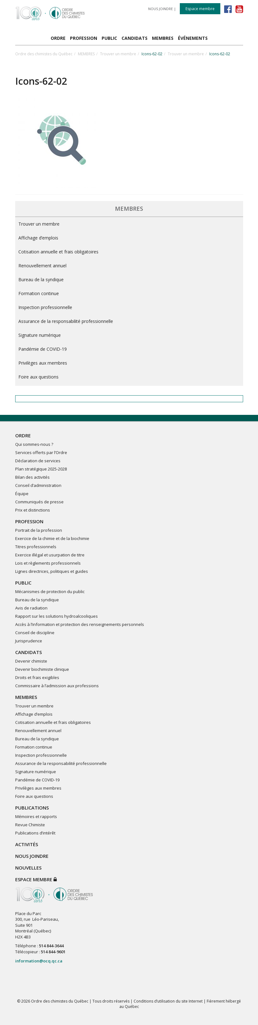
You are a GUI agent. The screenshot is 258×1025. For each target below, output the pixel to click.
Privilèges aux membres (42, 363)
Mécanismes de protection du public (50, 591)
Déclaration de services (37, 461)
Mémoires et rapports (36, 816)
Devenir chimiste (31, 661)
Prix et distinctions (32, 510)
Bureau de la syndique (41, 279)
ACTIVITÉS (26, 844)
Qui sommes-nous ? (34, 444)
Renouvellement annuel (42, 266)
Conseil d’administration (38, 485)
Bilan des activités (32, 477)
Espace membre (200, 8)
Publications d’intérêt (35, 833)
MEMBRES (86, 54)
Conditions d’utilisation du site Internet (168, 1001)
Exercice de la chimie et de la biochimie (52, 538)
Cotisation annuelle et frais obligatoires (58, 252)
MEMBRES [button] (162, 38)
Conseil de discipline (34, 632)
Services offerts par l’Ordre (41, 452)
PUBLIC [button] (109, 38)
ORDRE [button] (58, 38)
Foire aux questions (38, 377)
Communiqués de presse (39, 502)
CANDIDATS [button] (135, 38)
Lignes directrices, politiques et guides (51, 571)
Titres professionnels (35, 546)
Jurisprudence (28, 641)
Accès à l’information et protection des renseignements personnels (79, 624)
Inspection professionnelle (45, 307)
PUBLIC (23, 582)
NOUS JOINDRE (160, 8)
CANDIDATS (28, 652)
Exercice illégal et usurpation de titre (50, 555)
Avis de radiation (31, 608)
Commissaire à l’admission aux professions (57, 685)
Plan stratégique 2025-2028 (41, 469)
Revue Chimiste (30, 825)
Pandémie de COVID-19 (42, 349)
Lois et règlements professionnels (48, 563)
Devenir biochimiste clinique (42, 669)
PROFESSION (29, 521)
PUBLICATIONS (32, 807)
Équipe (21, 493)
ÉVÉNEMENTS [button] (193, 38)
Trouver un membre (118, 54)
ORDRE (23, 435)
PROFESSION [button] (83, 38)
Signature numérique (39, 335)
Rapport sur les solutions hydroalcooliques (56, 616)
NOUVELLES (28, 867)
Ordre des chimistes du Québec (43, 54)
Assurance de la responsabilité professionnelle (65, 321)
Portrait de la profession (38, 530)
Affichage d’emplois (38, 238)
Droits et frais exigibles (37, 677)
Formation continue (38, 293)
